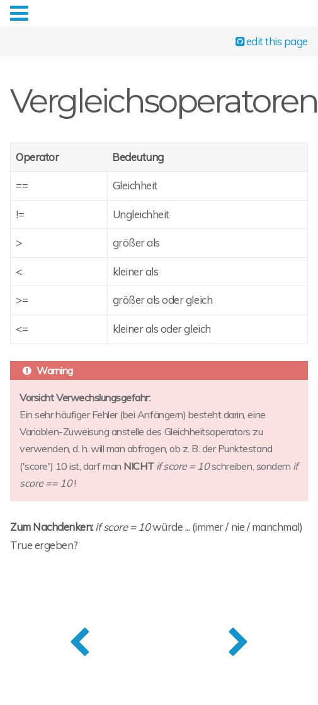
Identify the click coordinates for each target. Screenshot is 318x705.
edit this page (272, 40)
